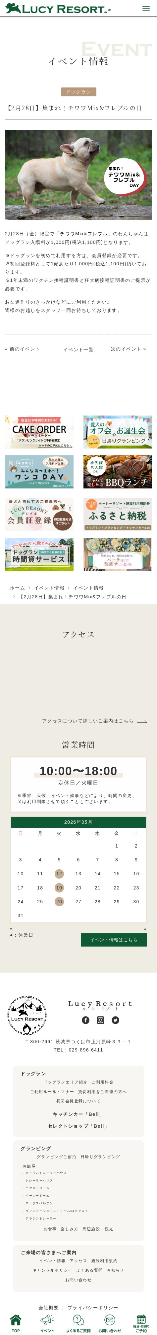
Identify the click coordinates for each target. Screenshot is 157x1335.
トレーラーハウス (39, 1180)
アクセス (78, 1261)
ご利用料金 (102, 1082)
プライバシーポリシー (93, 1307)
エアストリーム (38, 1188)
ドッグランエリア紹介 (65, 1082)
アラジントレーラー (41, 1218)
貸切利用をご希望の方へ (102, 1092)
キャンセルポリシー (52, 1270)
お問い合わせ (78, 1280)
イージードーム (38, 1195)
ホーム (17, 587)
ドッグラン (78, 91)
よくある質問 (89, 1270)
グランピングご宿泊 (57, 1157)
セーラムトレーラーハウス (46, 1173)
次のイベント (126, 348)
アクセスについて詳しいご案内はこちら (88, 721)
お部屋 (29, 1166)
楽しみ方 (69, 1229)
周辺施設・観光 (98, 1229)
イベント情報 (49, 587)
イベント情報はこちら (114, 939)
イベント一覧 (78, 349)
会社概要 (48, 1307)
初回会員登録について (78, 1101)
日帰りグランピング (100, 1157)
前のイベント (25, 348)
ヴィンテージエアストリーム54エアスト (57, 1211)
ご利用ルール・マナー (52, 1092)
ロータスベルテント (41, 1203)
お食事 (50, 1229)
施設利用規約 (104, 1261)
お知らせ (116, 1270)
